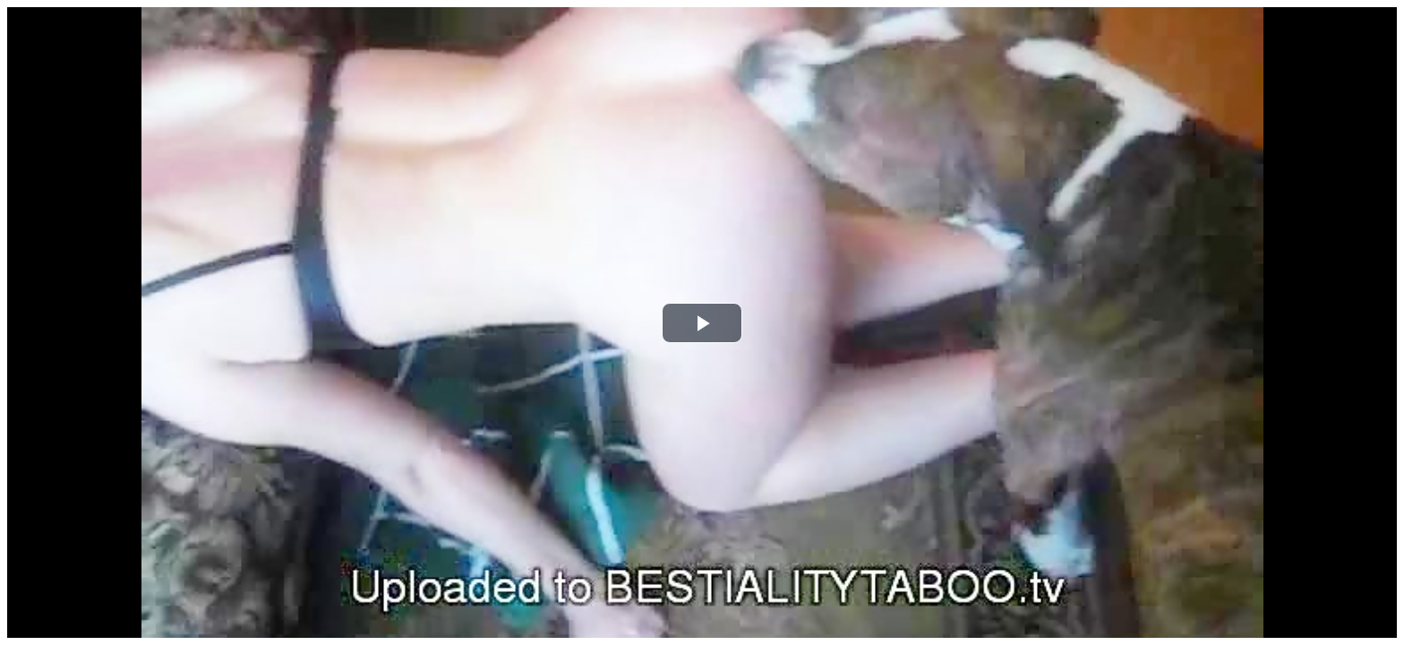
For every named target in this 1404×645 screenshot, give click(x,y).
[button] (702, 323)
